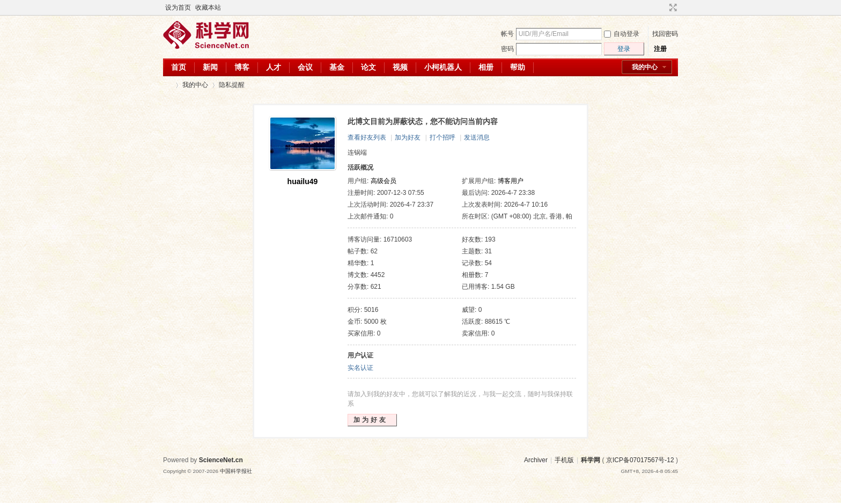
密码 (507, 49)
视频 (400, 67)
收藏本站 (208, 7)
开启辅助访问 (663, 7)
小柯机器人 (443, 67)
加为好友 (407, 137)
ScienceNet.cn (221, 460)
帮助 (517, 67)
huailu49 (302, 181)
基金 (336, 67)
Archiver (536, 460)
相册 (485, 67)
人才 (273, 67)
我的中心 (645, 67)
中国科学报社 (236, 471)
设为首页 (178, 7)
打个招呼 (442, 137)
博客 (241, 67)
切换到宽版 (672, 7)
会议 (305, 67)
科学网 (167, 85)
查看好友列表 (367, 137)
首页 (178, 67)
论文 (368, 67)
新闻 (210, 67)
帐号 (507, 34)
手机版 (564, 460)
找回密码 (665, 34)
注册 (660, 49)
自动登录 (621, 34)
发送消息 (477, 137)
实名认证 (360, 367)
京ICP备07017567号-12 (640, 460)
